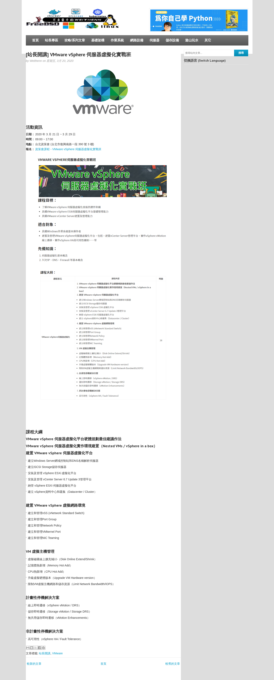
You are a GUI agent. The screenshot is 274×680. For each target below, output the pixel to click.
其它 (208, 40)
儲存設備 (172, 40)
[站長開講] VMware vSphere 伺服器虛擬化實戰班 (78, 54)
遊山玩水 (191, 40)
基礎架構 (97, 40)
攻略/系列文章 (74, 40)
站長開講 (44, 653)
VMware (57, 653)
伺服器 (154, 40)
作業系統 (117, 40)
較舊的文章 (172, 663)
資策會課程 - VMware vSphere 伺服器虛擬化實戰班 (68, 149)
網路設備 (136, 40)
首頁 (35, 40)
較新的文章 (34, 663)
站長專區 (51, 40)
